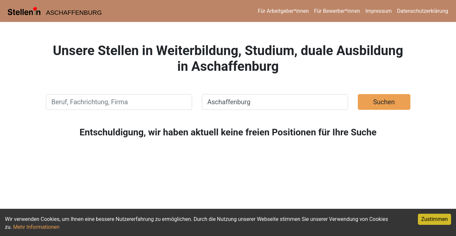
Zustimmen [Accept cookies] (434, 219)
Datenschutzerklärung (422, 11)
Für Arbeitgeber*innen (283, 11)
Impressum (378, 11)
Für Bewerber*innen (337, 11)
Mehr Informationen (36, 227)
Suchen (384, 102)
